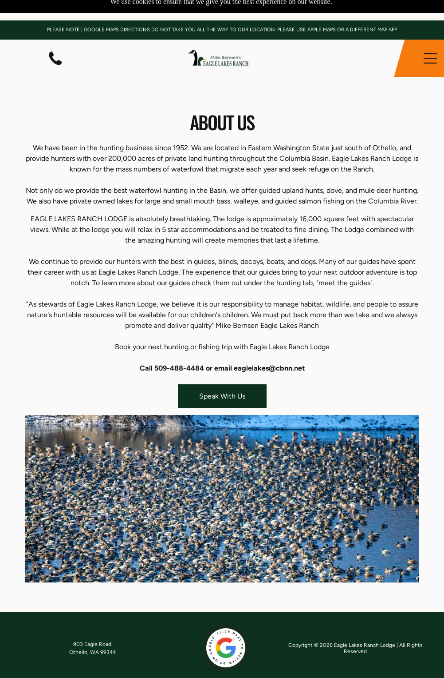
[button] (430, 37)
